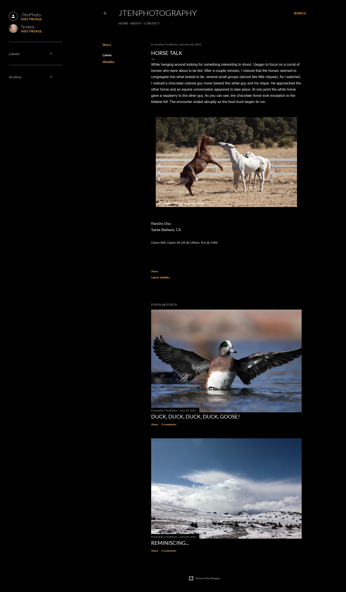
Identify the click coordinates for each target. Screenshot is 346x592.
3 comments (168, 424)
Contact (152, 23)
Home (123, 23)
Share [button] (107, 45)
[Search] (300, 13)
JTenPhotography (157, 13)
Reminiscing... (170, 543)
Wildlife (108, 62)
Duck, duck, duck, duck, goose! (195, 416)
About (136, 23)
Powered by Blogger (204, 578)
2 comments (168, 550)
